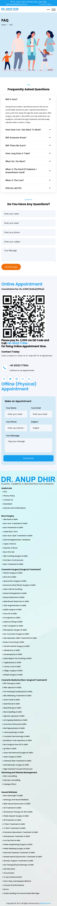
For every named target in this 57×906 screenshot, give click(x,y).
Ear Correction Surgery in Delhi (16, 634)
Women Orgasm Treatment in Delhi (18, 861)
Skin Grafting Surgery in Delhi (15, 556)
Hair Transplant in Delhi (13, 626)
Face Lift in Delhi (10, 613)
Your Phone (11, 421)
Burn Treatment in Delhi (13, 564)
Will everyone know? (15, 137)
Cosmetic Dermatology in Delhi (16, 736)
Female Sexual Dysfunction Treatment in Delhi (22, 857)
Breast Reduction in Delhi (13, 597)
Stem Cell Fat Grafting (12, 589)
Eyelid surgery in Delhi (12, 609)
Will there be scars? (15, 145)
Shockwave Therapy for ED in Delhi (17, 812)
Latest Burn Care (10, 531)
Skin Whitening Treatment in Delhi (17, 695)
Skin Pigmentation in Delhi (14, 728)
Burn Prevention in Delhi (13, 527)
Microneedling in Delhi (12, 712)
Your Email (36, 408)
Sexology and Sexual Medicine (16, 799)
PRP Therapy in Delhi (11, 683)
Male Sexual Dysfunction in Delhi (16, 804)
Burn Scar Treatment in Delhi (15, 523)
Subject (34, 421)
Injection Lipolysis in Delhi (13, 716)
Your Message (12, 435)
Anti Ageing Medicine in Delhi (15, 720)
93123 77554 (45, 4)
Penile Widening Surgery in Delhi (16, 848)
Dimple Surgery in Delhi (12, 675)
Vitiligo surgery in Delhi (12, 670)
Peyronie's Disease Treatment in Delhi (19, 852)
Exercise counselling (11, 780)
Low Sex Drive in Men (11, 840)
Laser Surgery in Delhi (12, 757)
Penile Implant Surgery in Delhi (16, 816)
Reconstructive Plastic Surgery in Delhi (19, 585)
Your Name (11, 408)
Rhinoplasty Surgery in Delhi (15, 630)
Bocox (6, 889)
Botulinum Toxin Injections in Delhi (17, 740)
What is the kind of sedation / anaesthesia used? (21, 171)
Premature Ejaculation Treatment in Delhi (20, 832)
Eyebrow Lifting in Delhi (12, 622)
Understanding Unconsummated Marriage (21, 893)
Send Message (11, 267)
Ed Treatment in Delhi (12, 808)
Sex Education (9, 869)
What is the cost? (14, 180)
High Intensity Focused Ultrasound (17, 769)
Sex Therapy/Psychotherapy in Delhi (18, 865)
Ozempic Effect (9, 784)
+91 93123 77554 (18, 365)
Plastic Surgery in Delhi (12, 573)
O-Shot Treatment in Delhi (14, 828)
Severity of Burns (10, 548)
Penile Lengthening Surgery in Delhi (17, 844)
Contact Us (8, 500)
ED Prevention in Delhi (12, 820)
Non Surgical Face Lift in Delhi (15, 744)
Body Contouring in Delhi (13, 642)
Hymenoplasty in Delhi (12, 654)
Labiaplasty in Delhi (11, 650)
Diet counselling (10, 776)
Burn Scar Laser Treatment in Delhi (17, 536)
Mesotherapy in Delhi (12, 708)
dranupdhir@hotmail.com (16, 4)
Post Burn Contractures (13, 560)
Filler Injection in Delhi (12, 687)
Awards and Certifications (14, 508)
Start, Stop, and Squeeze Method (17, 881)
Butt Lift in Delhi (9, 577)
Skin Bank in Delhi (10, 519)
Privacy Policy (9, 496)
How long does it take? (17, 153)
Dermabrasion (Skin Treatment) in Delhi (20, 638)
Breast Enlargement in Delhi (15, 593)
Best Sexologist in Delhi (13, 795)
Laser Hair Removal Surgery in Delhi (18, 752)
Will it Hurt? (11, 99)
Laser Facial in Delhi (11, 700)
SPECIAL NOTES (13, 188)
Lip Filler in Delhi (9, 748)
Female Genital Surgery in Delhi (16, 646)
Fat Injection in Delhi (11, 618)
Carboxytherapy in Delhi (13, 732)
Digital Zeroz (45, 903)
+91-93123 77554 (17, 343)
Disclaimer (7, 504)
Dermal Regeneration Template (16, 540)
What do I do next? (15, 161)
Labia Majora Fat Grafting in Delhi (17, 658)
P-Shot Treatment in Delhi (14, 824)
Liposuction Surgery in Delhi (14, 581)
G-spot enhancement (12, 877)
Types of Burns (9, 544)
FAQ (5, 492)
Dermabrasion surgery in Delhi (16, 765)
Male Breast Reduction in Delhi (16, 601)
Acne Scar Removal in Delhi (14, 724)
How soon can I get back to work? (23, 129)
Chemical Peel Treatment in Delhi (17, 761)
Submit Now (28, 458)
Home (3, 25)
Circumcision (8, 873)
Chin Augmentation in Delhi (14, 605)
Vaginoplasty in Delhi (12, 662)
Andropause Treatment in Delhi (16, 836)
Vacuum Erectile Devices (13, 885)
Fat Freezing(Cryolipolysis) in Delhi (17, 691)
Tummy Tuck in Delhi (12, 666)
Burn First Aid (8, 552)
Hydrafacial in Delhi (11, 704)
